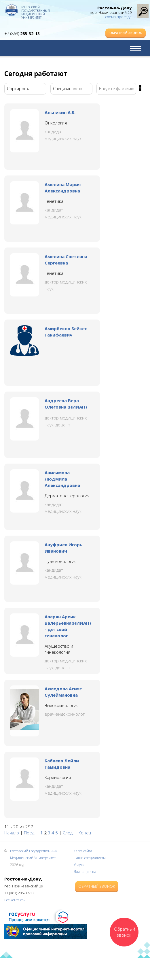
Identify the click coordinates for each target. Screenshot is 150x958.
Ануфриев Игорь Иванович (63, 548)
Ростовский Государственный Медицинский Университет (35, 10)
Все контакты (14, 899)
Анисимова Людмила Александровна (62, 479)
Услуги (79, 864)
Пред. (29, 833)
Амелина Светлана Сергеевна (66, 260)
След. (68, 833)
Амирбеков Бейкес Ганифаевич (66, 332)
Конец (85, 833)
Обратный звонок (125, 33)
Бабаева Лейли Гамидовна (62, 764)
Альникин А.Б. (60, 112)
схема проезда (118, 16)
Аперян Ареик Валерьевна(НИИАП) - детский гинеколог (68, 626)
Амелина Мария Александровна (63, 188)
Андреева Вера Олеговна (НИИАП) (66, 404)
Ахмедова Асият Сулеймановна (63, 692)
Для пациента (85, 871)
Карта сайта (83, 851)
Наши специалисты (90, 857)
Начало (11, 833)
